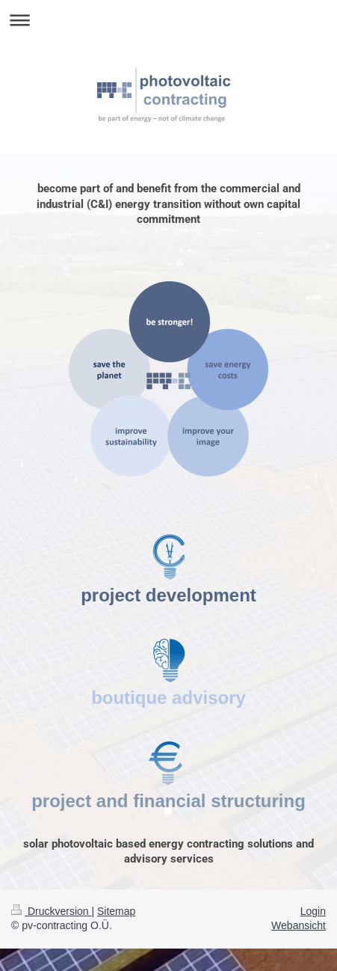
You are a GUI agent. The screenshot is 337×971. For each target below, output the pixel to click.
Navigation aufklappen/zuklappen (168, 20)
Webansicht (298, 925)
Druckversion (51, 911)
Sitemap (116, 911)
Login (313, 911)
